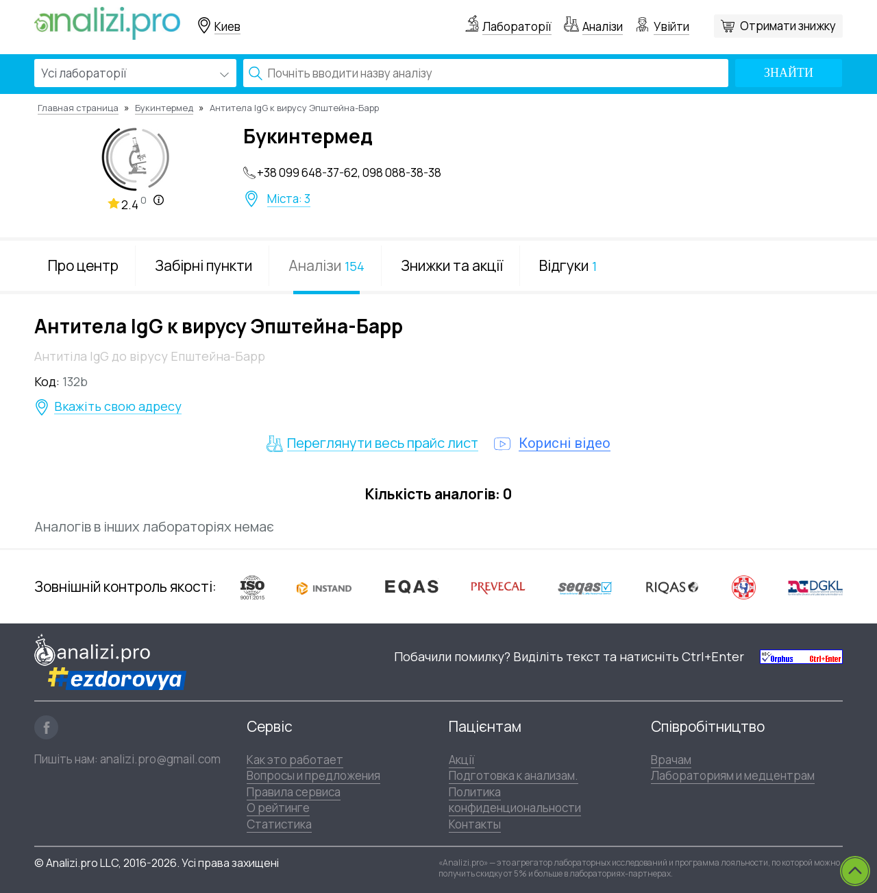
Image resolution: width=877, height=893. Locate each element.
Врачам (671, 759)
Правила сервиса (294, 792)
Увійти (671, 26)
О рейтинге (278, 807)
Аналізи (602, 26)
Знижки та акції (452, 265)
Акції (462, 759)
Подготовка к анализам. (513, 775)
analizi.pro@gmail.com (160, 759)
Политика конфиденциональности (515, 799)
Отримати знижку (788, 26)
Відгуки (568, 265)
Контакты (475, 824)
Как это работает (295, 759)
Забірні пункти (203, 265)
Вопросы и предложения (313, 775)
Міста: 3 (288, 198)
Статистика (279, 824)
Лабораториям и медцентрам (733, 775)
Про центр (83, 265)
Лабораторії (517, 26)
